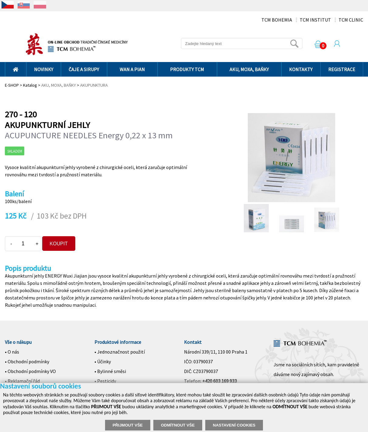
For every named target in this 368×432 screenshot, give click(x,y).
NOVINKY (43, 69)
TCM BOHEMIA (276, 20)
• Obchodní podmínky (27, 361)
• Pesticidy (105, 381)
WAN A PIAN (132, 69)
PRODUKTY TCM (187, 69)
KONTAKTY (300, 69)
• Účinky (102, 361)
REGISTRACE (341, 69)
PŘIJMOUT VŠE (128, 425)
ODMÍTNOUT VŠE (178, 425)
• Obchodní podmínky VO (30, 371)
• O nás (12, 352)
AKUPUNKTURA (94, 85)
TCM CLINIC (351, 20)
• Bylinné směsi (110, 371)
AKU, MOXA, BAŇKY (249, 69)
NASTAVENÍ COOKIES (234, 425)
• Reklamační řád (22, 381)
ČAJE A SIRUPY (84, 69)
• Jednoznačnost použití (119, 352)
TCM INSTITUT (315, 20)
